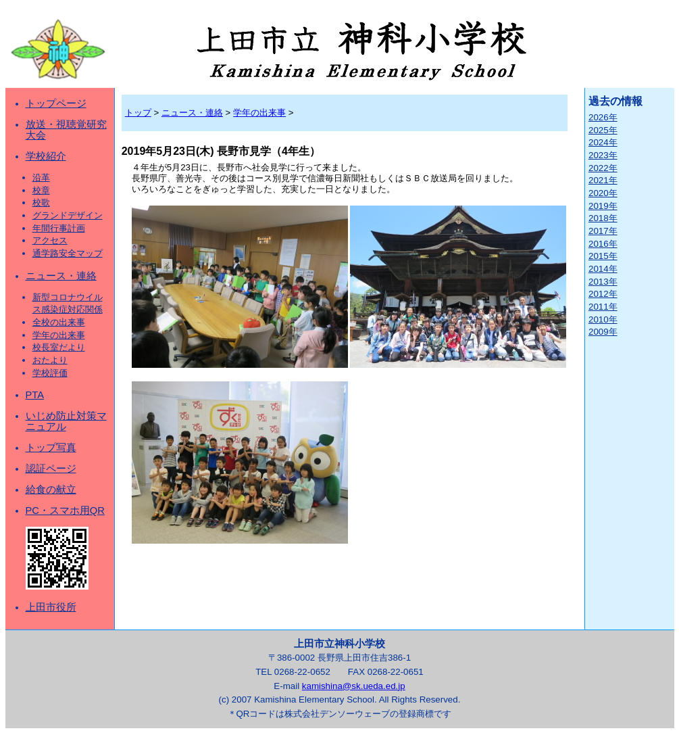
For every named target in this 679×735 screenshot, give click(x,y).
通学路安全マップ (67, 253)
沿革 (41, 177)
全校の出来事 (58, 322)
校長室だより (58, 347)
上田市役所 (51, 607)
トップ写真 (51, 447)
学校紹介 (46, 156)
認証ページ (51, 468)
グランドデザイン (67, 215)
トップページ (56, 103)
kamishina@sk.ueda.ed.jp (353, 686)
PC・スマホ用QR (65, 510)
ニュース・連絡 (61, 275)
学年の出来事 (58, 335)
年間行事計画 (58, 228)
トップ (138, 113)
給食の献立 (51, 489)
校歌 (41, 202)
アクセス (50, 240)
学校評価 (50, 373)
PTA (35, 394)
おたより (50, 360)
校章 (41, 190)
